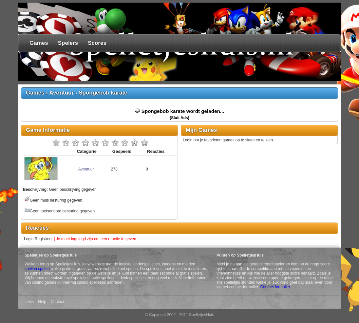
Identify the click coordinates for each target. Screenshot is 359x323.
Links (29, 301)
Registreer (44, 239)
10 (144, 143)
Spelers (68, 43)
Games (38, 43)
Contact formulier (275, 287)
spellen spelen (37, 268)
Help (42, 301)
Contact (57, 301)
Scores (97, 43)
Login (28, 239)
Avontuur (61, 93)
